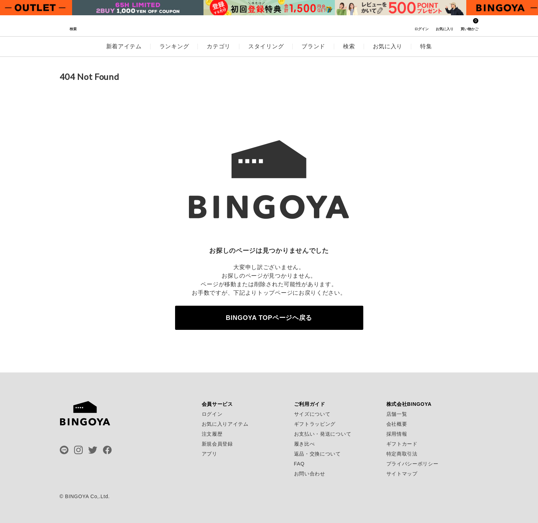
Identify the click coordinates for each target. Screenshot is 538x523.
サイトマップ (402, 473)
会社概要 (396, 424)
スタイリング (266, 53)
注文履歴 (212, 434)
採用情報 (396, 434)
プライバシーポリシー (412, 464)
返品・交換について (317, 454)
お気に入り (388, 53)
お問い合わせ (309, 473)
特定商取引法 (402, 454)
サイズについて (312, 414)
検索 (349, 53)
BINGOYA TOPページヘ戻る (269, 317)
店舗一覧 (396, 414)
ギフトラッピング (315, 424)
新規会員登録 (217, 444)
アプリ (209, 454)
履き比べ (304, 444)
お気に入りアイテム (225, 424)
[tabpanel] (137, 7)
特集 (426, 53)
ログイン (212, 414)
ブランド (313, 53)
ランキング (174, 53)
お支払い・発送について (323, 434)
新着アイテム (124, 53)
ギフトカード (402, 444)
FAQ (299, 464)
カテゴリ (218, 53)
